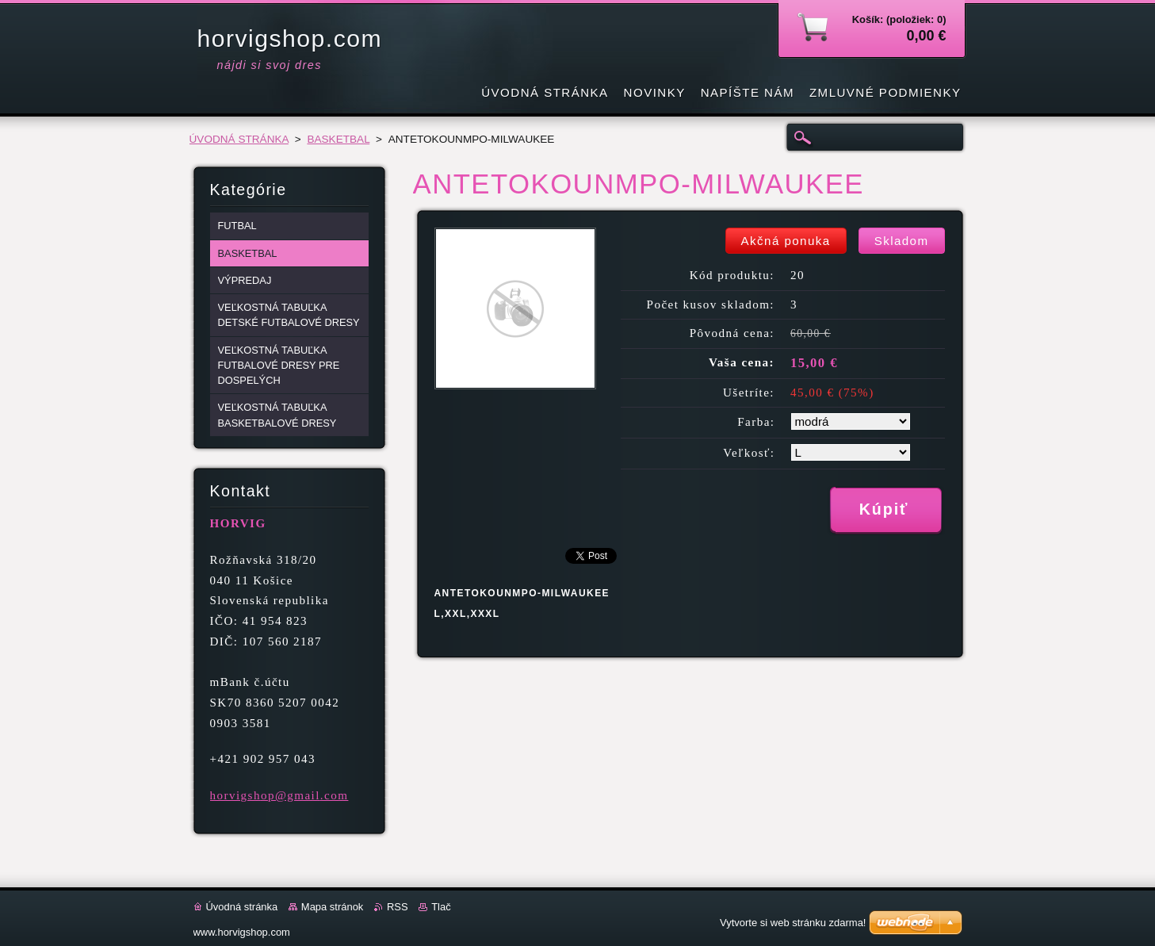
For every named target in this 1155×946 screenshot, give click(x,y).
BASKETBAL (338, 139)
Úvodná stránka (242, 907)
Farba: (755, 422)
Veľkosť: (748, 452)
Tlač (440, 907)
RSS (397, 907)
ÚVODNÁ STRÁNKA (239, 139)
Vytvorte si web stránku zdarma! (793, 923)
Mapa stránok (332, 907)
